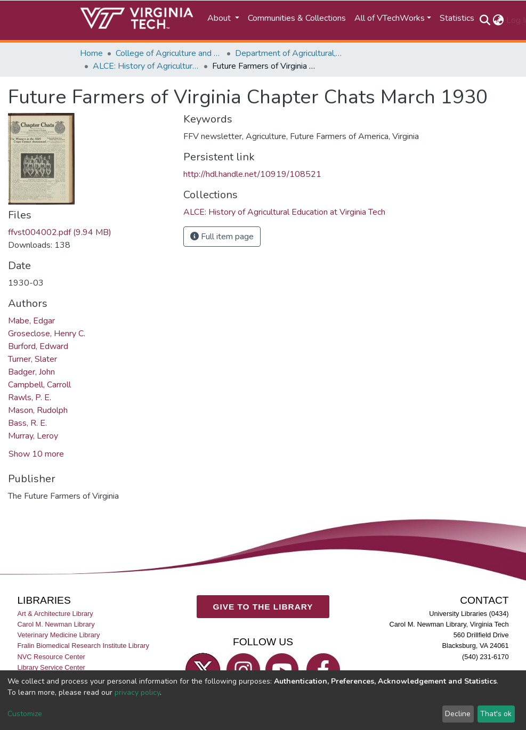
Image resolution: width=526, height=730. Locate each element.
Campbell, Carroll (39, 385)
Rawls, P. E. (29, 397)
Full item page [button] (222, 236)
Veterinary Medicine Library (58, 635)
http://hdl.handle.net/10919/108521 (252, 174)
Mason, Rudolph (38, 410)
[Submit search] (485, 20)
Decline (458, 714)
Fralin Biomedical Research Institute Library (83, 646)
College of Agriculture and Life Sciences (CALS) (169, 53)
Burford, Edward (38, 346)
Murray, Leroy (33, 436)
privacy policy (137, 692)
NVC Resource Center (51, 656)
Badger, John (31, 372)
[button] (498, 20)
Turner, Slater (32, 359)
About (220, 18)
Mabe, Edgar (31, 321)
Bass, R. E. (27, 423)
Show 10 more (36, 454)
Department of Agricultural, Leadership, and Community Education (288, 53)
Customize (24, 714)
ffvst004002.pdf (59, 232)
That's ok (496, 714)
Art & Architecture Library (55, 614)
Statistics (457, 18)
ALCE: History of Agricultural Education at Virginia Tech (146, 66)
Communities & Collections (297, 18)
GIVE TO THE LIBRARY (263, 606)
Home (91, 53)
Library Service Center (51, 667)
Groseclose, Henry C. (46, 333)
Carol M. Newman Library (55, 624)
